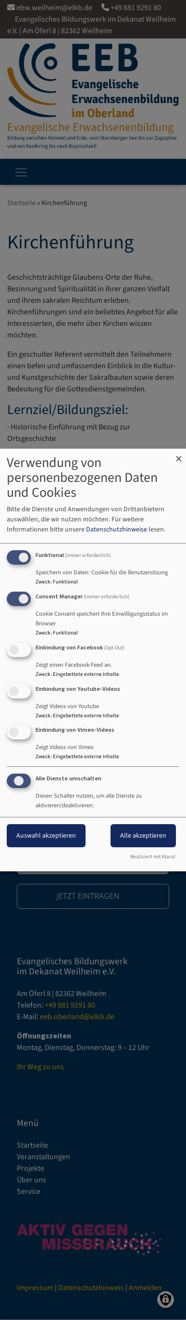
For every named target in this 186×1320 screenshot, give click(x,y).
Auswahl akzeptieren (46, 836)
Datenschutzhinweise (116, 529)
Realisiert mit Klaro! (152, 856)
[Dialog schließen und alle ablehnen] (179, 455)
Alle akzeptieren (143, 836)
